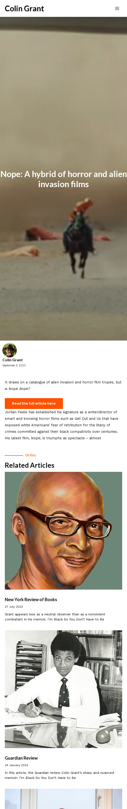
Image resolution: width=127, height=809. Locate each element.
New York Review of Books (31, 599)
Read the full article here (34, 403)
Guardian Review (21, 758)
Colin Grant (24, 8)
